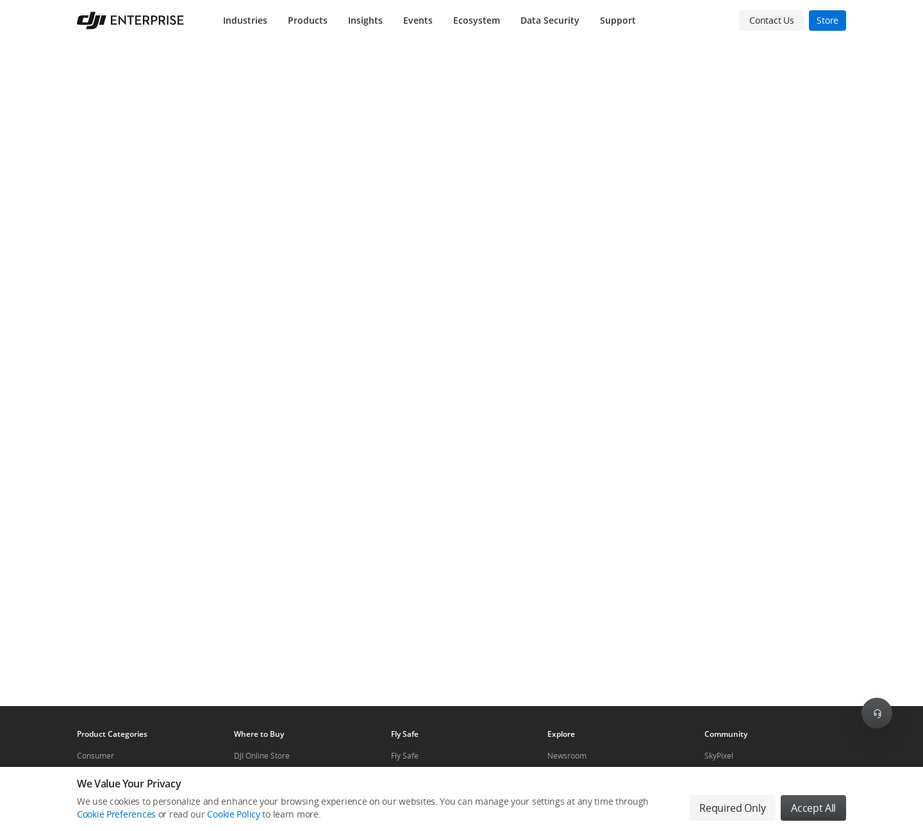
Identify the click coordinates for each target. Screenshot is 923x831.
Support (618, 20)
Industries (245, 20)
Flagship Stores (261, 777)
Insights (365, 20)
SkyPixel (718, 755)
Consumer (95, 755)
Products (308, 20)
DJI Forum (721, 777)
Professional (99, 777)
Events (418, 20)
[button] (461, 373)
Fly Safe (405, 755)
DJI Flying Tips (415, 777)
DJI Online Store (262, 755)
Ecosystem (476, 20)
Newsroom (566, 755)
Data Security (549, 20)
